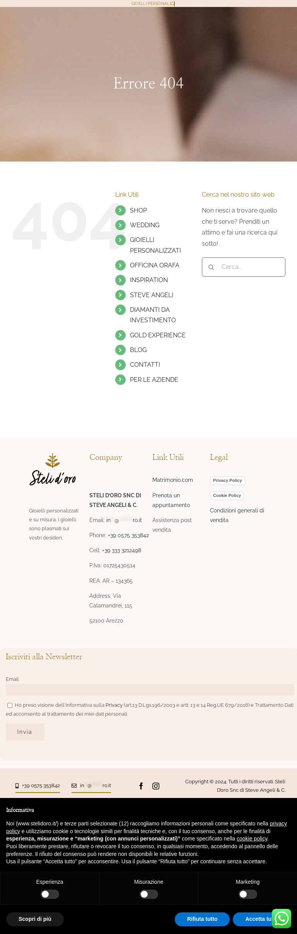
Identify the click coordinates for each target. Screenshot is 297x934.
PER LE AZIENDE (154, 379)
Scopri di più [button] (35, 919)
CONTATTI (145, 364)
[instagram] (155, 786)
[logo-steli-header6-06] (52, 456)
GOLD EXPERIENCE (158, 335)
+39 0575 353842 (128, 535)
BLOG (138, 350)
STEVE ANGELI (151, 295)
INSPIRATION (149, 280)
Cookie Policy (227, 495)
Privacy (115, 705)
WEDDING (144, 225)
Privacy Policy (227, 480)
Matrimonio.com (172, 480)
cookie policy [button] (252, 838)
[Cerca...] (243, 267)
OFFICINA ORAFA (154, 265)
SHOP (138, 210)
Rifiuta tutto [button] (202, 919)
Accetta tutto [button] (261, 919)
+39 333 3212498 (121, 550)
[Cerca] (211, 267)
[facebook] (141, 786)
